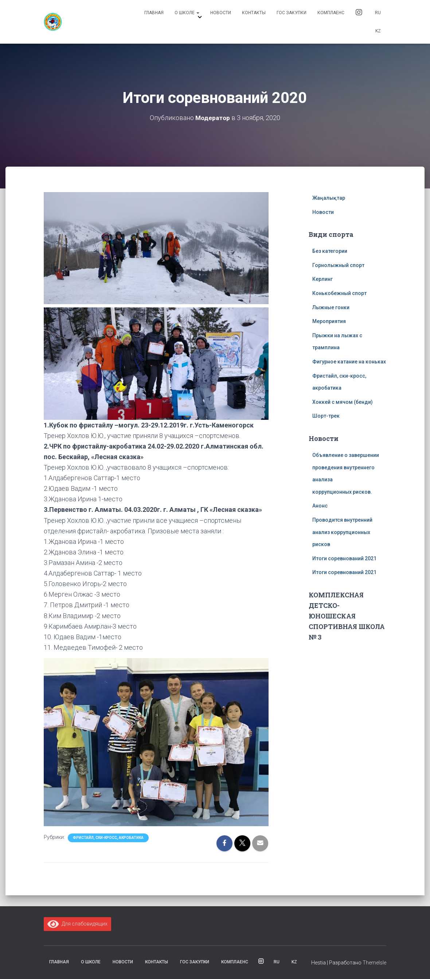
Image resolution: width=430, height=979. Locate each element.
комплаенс (330, 12)
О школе (187, 12)
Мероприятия (329, 321)
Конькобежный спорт (339, 293)
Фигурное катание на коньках (349, 362)
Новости (220, 12)
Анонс (320, 506)
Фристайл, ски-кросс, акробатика (108, 838)
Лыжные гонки (330, 307)
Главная (154, 12)
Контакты (254, 12)
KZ (378, 30)
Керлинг (322, 279)
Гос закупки (291, 12)
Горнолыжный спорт (338, 265)
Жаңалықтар (328, 198)
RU (378, 12)
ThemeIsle (374, 963)
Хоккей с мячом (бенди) (342, 402)
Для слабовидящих (77, 924)
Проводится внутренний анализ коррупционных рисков (342, 532)
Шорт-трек (326, 416)
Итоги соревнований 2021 (344, 558)
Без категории (329, 251)
